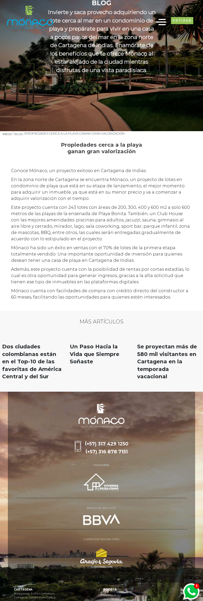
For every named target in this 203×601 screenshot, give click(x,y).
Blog (18, 134)
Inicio (7, 134)
